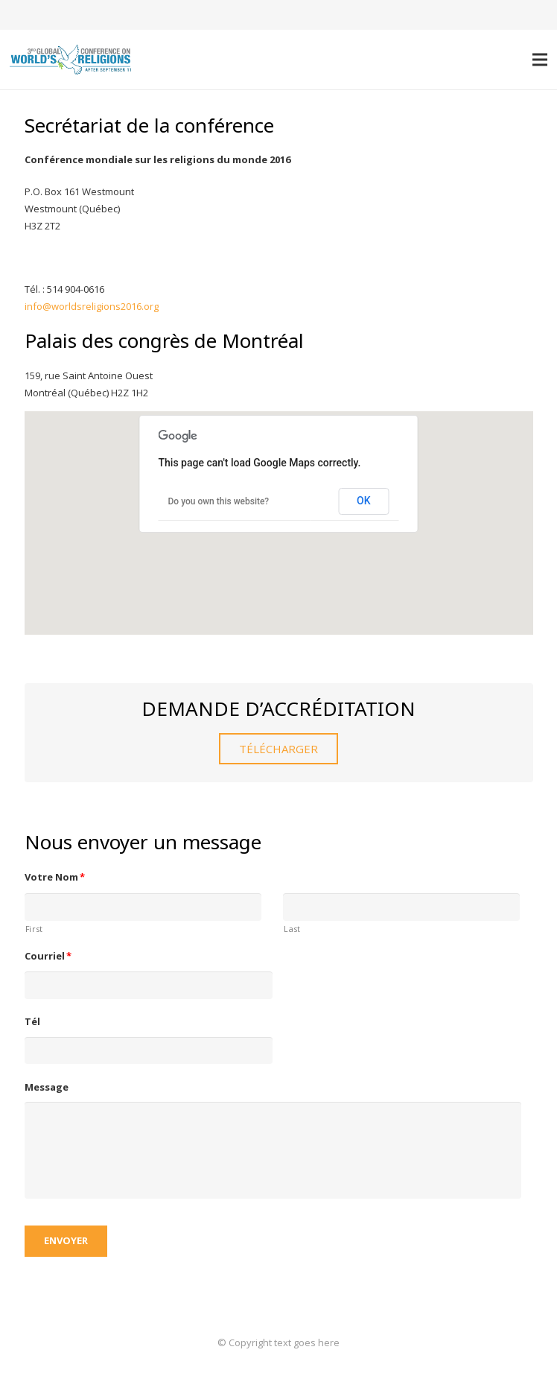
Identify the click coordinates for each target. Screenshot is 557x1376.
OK (364, 501)
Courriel (48, 956)
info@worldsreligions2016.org (92, 306)
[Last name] (401, 906)
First (34, 929)
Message (47, 1087)
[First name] (143, 906)
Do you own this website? (219, 501)
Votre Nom (55, 877)
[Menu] (540, 59)
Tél (32, 1021)
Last (292, 929)
